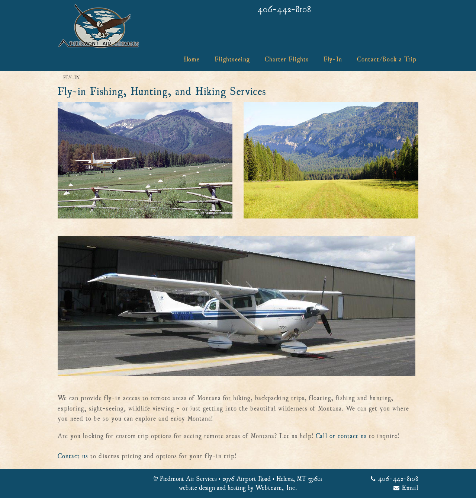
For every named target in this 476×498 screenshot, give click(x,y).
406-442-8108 (284, 10)
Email (405, 488)
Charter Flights (287, 60)
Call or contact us (341, 436)
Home (192, 60)
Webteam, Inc (275, 488)
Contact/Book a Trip (386, 60)
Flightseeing (232, 60)
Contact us (73, 456)
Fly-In (333, 60)
